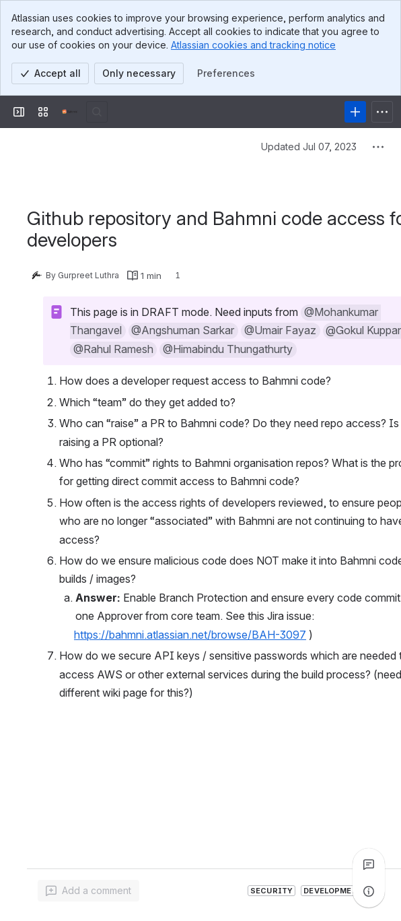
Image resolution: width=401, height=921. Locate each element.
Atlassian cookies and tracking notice (253, 45)
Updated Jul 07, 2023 (309, 146)
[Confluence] (70, 112)
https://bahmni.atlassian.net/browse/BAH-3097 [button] (190, 634)
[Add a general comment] (88, 890)
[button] (183, 331)
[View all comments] (368, 864)
